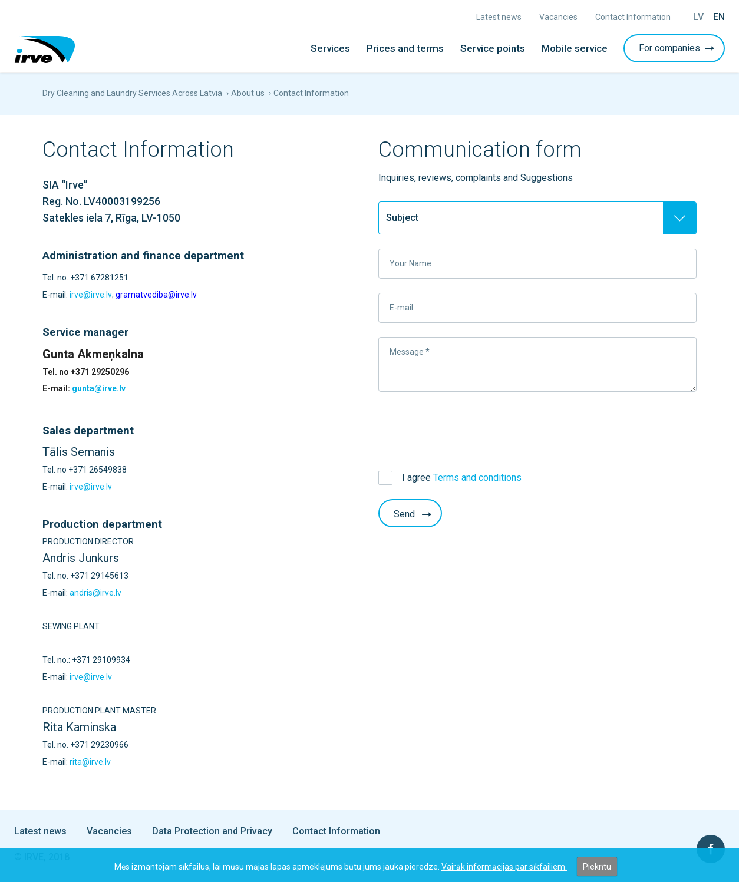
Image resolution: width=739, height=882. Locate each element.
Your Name (410, 263)
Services (330, 48)
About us (248, 93)
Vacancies (558, 17)
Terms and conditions (477, 477)
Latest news (499, 17)
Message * (410, 351)
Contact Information (633, 17)
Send (414, 514)
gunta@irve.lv (99, 388)
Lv (698, 17)
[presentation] (467, 429)
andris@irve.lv (95, 592)
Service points (492, 48)
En (719, 17)
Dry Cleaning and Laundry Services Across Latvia (132, 93)
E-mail (401, 307)
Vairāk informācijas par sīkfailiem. (504, 866)
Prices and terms (405, 48)
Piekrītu (597, 866)
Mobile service (575, 48)
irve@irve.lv (91, 294)
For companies (678, 48)
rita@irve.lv (90, 762)
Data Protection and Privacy (212, 831)
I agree (462, 477)
